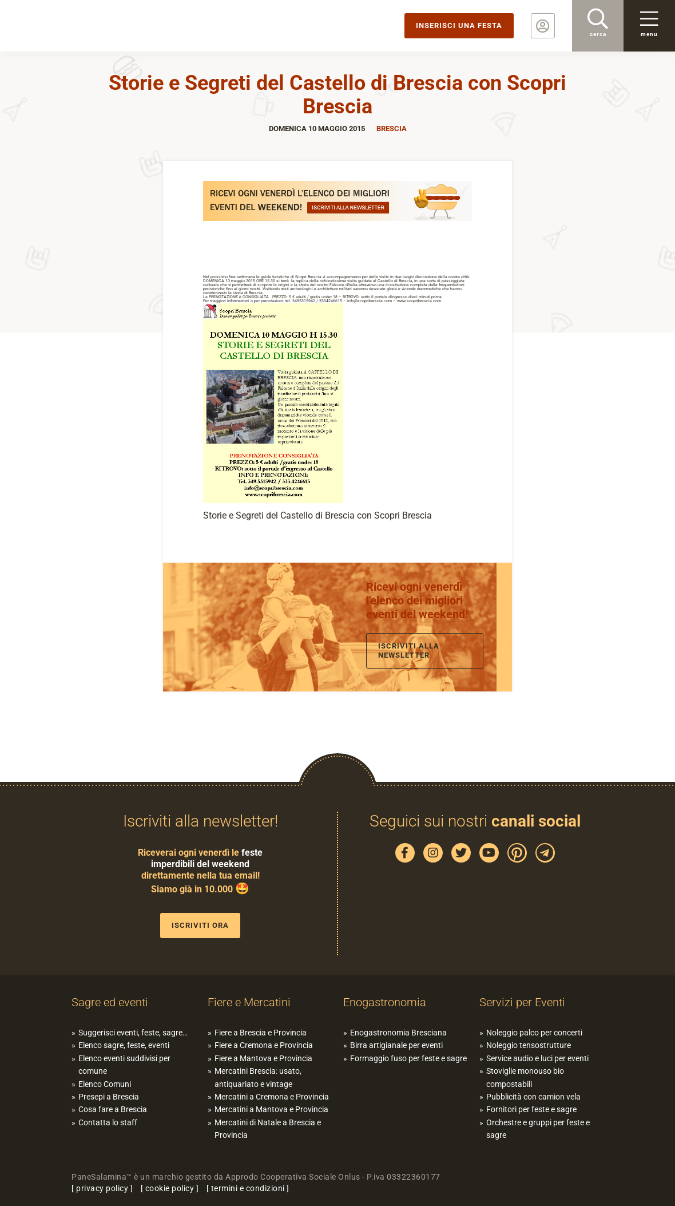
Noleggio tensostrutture (528, 1045)
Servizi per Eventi (522, 1002)
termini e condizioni (248, 1188)
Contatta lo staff (107, 1122)
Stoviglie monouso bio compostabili (525, 1077)
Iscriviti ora (200, 925)
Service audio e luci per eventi (537, 1058)
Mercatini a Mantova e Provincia (271, 1109)
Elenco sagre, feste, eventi (123, 1045)
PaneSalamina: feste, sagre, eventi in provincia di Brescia (88, 26)
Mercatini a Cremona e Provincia (272, 1096)
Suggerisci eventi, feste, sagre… (133, 1032)
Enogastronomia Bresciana (398, 1032)
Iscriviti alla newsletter (408, 650)
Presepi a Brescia (108, 1096)
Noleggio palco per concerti (534, 1032)
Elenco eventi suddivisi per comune (124, 1064)
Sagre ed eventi (110, 1002)
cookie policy (169, 1188)
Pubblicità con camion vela (533, 1096)
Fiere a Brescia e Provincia (261, 1032)
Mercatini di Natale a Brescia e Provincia (268, 1129)
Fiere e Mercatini (249, 1002)
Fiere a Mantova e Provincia (263, 1058)
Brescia (391, 128)
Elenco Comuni (104, 1084)
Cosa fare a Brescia (112, 1109)
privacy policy (102, 1188)
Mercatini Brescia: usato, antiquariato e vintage (258, 1077)
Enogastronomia (384, 1002)
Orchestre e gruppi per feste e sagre (538, 1129)
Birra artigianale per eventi (396, 1045)
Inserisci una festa (459, 25)
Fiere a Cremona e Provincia (264, 1045)
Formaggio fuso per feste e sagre (408, 1058)
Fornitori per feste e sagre (531, 1109)
